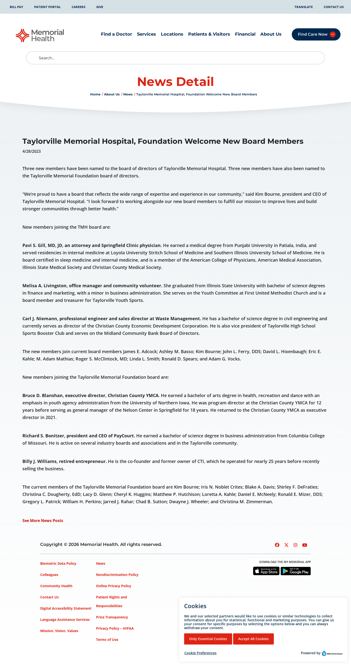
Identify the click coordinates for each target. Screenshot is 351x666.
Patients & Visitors (209, 34)
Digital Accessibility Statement (65, 608)
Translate (303, 7)
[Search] (175, 57)
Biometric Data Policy (58, 563)
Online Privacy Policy (113, 586)
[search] (34, 57)
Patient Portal (47, 7)
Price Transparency (112, 617)
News (128, 94)
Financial (245, 34)
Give (99, 7)
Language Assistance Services (65, 619)
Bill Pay (16, 7)
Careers (78, 7)
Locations (172, 34)
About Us (271, 34)
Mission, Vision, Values (59, 630)
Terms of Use (107, 639)
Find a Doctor (116, 34)
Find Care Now (313, 34)
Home (95, 94)
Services (146, 34)
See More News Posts (42, 520)
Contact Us (334, 7)
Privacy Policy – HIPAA (115, 628)
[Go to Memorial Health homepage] (40, 35)
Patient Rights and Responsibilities (111, 601)
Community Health (56, 586)
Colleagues (49, 574)
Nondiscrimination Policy (117, 574)
